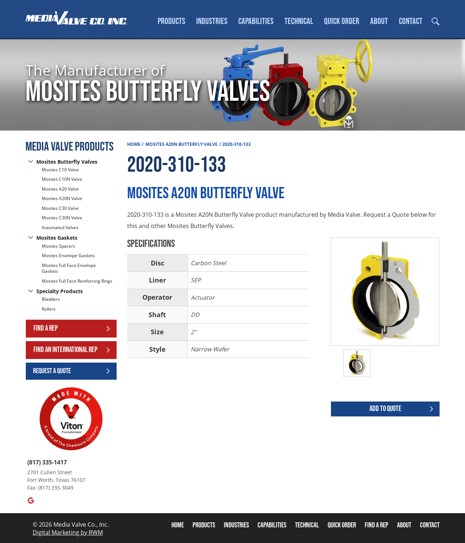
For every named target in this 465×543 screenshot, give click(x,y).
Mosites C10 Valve (60, 171)
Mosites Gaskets (56, 239)
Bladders (51, 301)
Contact (410, 21)
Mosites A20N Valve (62, 200)
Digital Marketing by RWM (68, 534)
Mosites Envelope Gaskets (68, 256)
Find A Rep (376, 526)
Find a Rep (45, 329)
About (379, 21)
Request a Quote (52, 372)
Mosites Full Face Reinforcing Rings (77, 282)
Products (171, 21)
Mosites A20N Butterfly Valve (181, 145)
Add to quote (385, 409)
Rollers (49, 310)
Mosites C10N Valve (62, 180)
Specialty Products (59, 292)
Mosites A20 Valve (60, 190)
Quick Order (341, 21)
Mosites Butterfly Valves (66, 162)
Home (134, 145)
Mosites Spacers (58, 247)
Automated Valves (60, 228)
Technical (298, 21)
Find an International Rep (65, 350)
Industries (211, 21)
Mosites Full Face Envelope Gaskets (69, 269)
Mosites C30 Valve (60, 209)
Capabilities (256, 21)
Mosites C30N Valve (62, 219)
